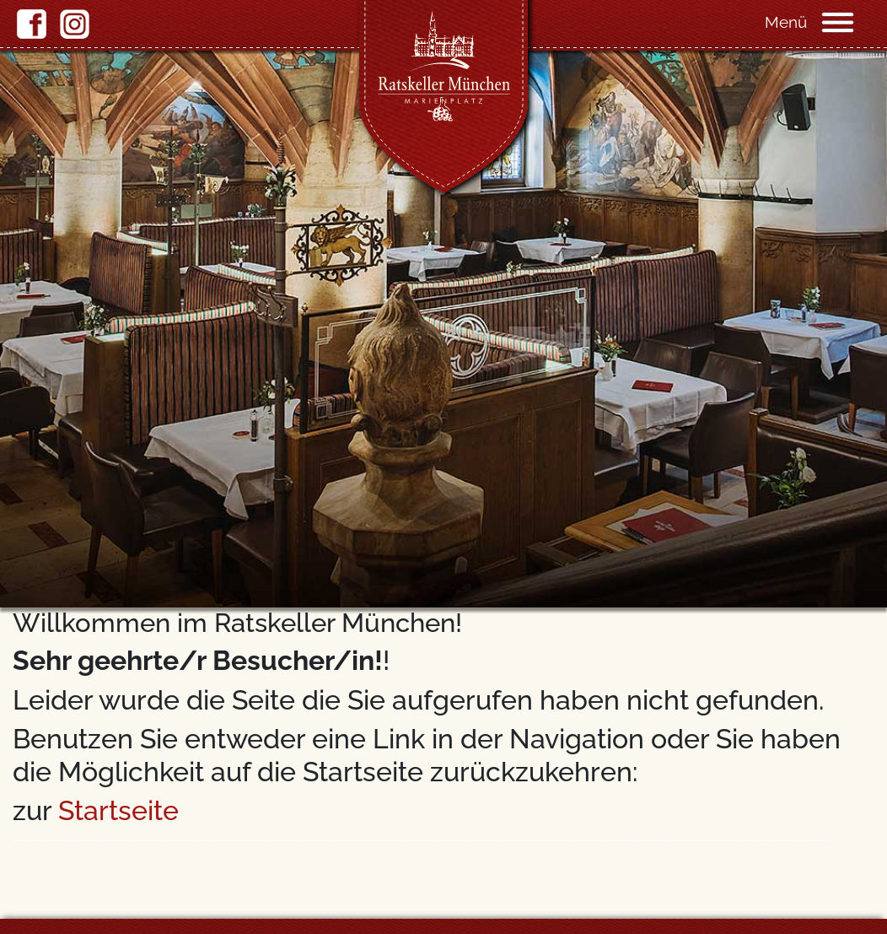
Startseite (118, 810)
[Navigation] (853, 21)
